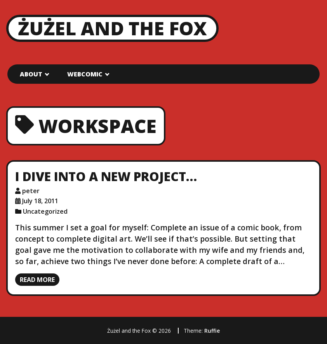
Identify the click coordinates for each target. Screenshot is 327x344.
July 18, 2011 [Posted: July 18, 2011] (40, 201)
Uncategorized (45, 211)
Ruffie (212, 330)
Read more (37, 279)
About (31, 74)
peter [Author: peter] (31, 191)
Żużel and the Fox (112, 28)
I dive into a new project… (106, 176)
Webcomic (85, 74)
